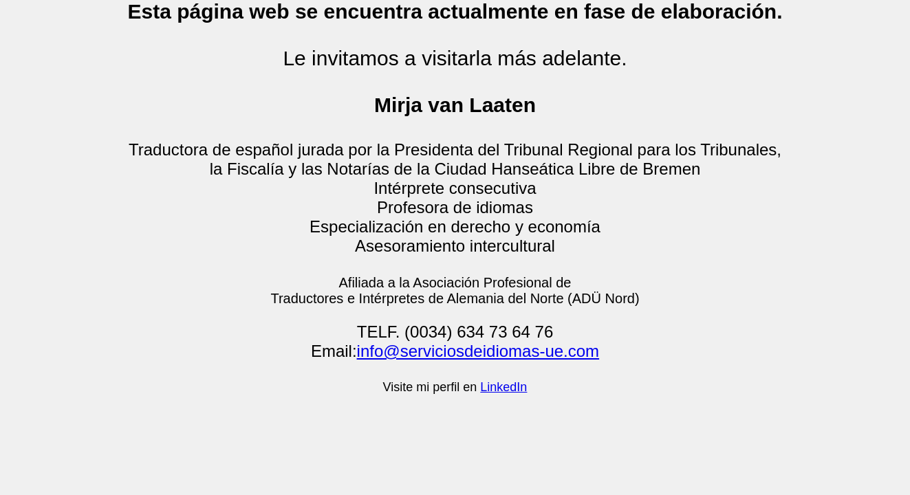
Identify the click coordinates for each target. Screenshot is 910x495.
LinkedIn (503, 387)
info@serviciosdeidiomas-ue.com (478, 351)
